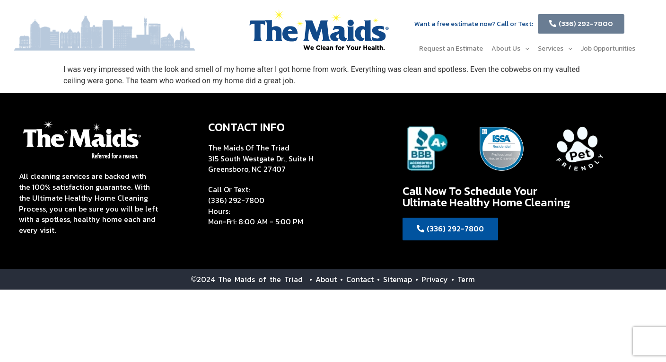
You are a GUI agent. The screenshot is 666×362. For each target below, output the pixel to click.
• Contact (357, 279)
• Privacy (433, 279)
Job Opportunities (608, 48)
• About (320, 279)
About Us (510, 48)
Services (555, 48)
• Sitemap (394, 279)
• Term (463, 279)
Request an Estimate (451, 48)
